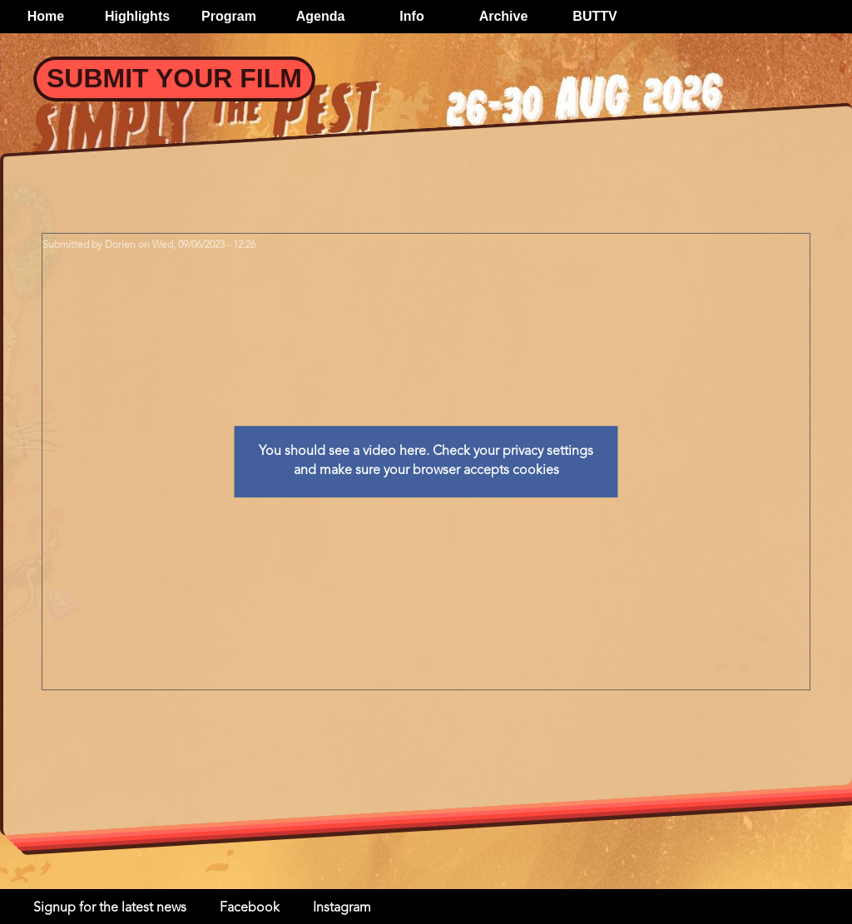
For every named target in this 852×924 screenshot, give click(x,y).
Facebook (250, 908)
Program (228, 16)
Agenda (320, 16)
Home (45, 16)
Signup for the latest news (109, 908)
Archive (503, 16)
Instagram (342, 908)
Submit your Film (174, 78)
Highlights (137, 16)
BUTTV (594, 16)
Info (411, 16)
